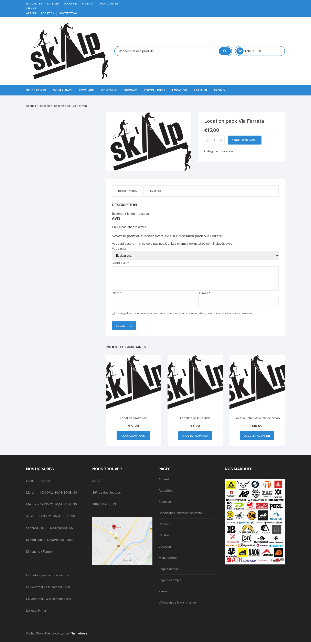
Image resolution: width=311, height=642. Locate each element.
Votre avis (120, 263)
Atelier (31, 13)
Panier (163, 591)
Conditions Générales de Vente (180, 513)
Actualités (34, 3)
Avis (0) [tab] (155, 191)
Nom (117, 293)
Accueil (31, 105)
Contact (88, 3)
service (31, 8)
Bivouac (130, 90)
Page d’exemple (170, 580)
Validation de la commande (177, 602)
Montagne (109, 90)
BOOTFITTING (68, 13)
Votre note (120, 248)
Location (70, 3)
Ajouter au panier (244, 139)
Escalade (86, 90)
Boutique (165, 502)
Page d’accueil (169, 569)
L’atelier (53, 3)
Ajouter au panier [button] (133, 435)
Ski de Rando (36, 90)
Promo (219, 90)
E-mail (204, 293)
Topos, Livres (154, 90)
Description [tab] (127, 191)
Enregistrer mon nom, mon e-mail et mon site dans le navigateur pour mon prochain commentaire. (185, 313)
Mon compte (109, 3)
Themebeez (78, 633)
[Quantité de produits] (214, 140)
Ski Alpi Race (62, 90)
